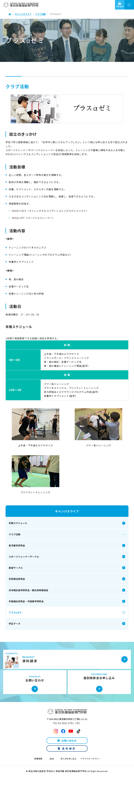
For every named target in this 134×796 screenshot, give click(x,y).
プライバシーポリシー (90, 770)
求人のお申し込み (69, 770)
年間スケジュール (22, 531)
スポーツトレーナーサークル (28, 564)
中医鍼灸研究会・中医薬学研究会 (30, 609)
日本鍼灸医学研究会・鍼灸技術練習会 (32, 598)
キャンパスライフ (67, 519)
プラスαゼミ (19, 620)
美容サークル (20, 575)
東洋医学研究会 (21, 553)
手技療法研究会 (21, 586)
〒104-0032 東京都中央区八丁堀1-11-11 (67, 730)
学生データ (18, 631)
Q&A (51, 770)
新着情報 (38, 770)
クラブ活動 (18, 542)
